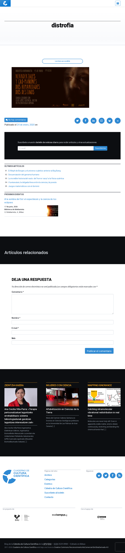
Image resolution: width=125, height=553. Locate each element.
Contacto (48, 497)
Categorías (49, 479)
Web (14, 338)
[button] (77, 121)
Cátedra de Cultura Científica (58, 488)
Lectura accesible (62, 61)
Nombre (16, 318)
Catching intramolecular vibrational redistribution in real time (103, 412)
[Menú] (118, 3)
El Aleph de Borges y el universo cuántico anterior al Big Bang (34, 171)
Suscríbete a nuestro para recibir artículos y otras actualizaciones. (57, 142)
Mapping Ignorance (100, 385)
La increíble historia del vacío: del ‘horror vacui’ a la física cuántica (36, 178)
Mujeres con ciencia (58, 385)
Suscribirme (100, 148)
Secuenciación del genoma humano (23, 174)
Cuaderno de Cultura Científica (24, 547)
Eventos (48, 484)
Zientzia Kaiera (14, 385)
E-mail (15, 328)
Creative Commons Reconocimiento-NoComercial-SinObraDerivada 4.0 (81, 547)
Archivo (48, 475)
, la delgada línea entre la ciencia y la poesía (32, 182)
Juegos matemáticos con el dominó (23, 186)
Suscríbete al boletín (54, 492)
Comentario (18, 292)
